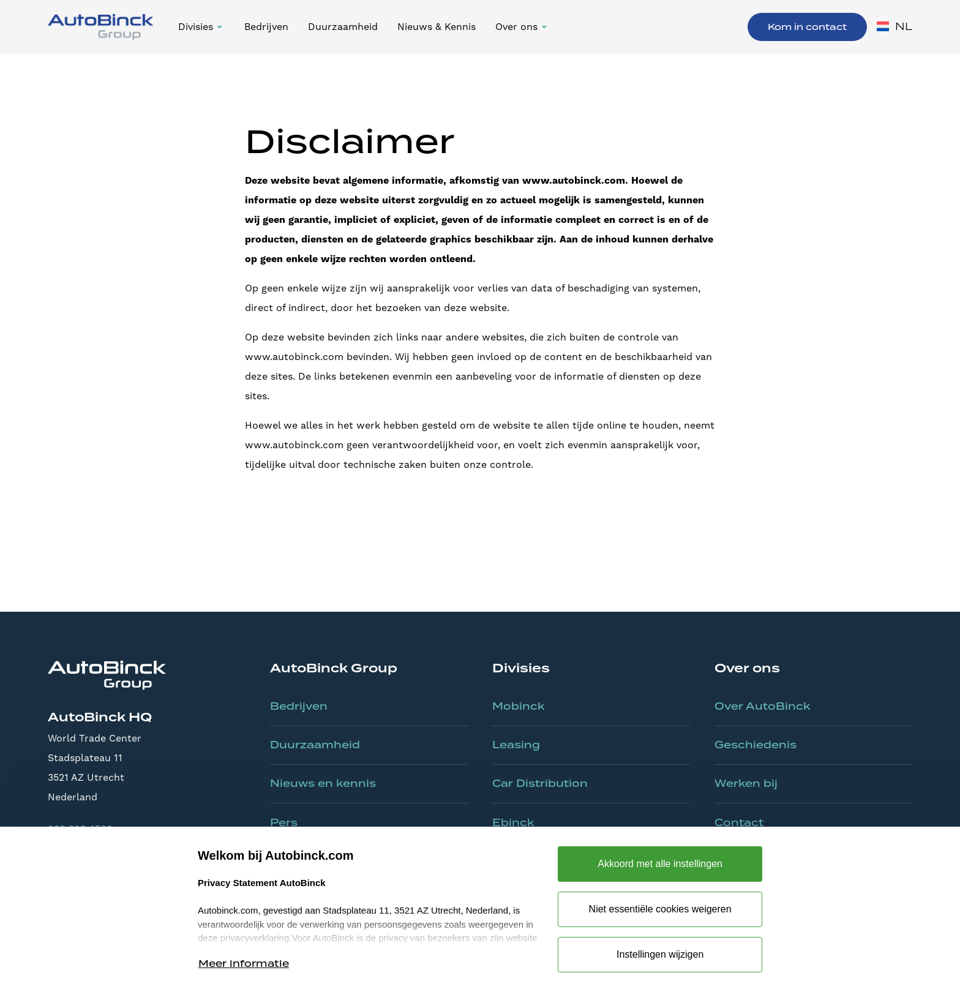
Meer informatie (243, 963)
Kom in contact (807, 27)
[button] (201, 27)
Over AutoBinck (762, 706)
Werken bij (746, 783)
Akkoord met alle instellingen (660, 864)
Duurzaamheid (343, 26)
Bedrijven (266, 26)
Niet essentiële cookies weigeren (660, 909)
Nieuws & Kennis (436, 26)
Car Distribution (540, 783)
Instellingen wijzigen (660, 954)
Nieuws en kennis (323, 783)
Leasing (516, 744)
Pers (284, 822)
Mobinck (518, 706)
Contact (738, 822)
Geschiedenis (755, 744)
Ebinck (513, 822)
